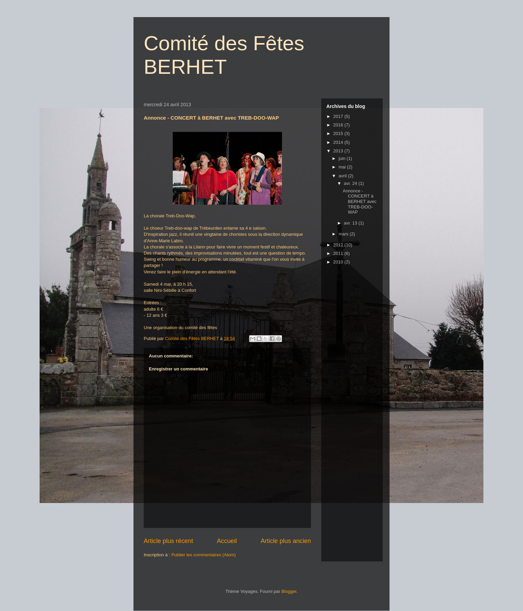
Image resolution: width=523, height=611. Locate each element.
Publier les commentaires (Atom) (203, 554)
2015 (338, 133)
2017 (338, 116)
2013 (338, 150)
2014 (338, 142)
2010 (338, 261)
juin (343, 158)
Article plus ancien (285, 541)
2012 (338, 244)
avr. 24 (351, 183)
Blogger (288, 591)
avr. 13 (351, 223)
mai (343, 166)
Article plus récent (168, 541)
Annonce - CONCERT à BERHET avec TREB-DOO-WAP (360, 201)
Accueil (227, 541)
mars (344, 233)
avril (343, 175)
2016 (338, 124)
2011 (338, 253)
